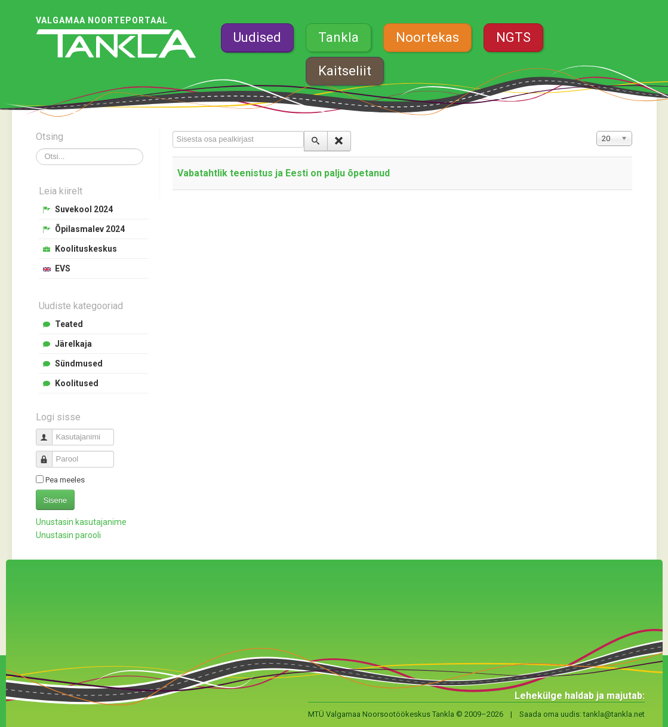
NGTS (513, 37)
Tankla (338, 37)
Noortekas (427, 37)
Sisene (55, 500)
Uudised (257, 37)
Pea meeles (65, 479)
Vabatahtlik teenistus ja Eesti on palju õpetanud (283, 173)
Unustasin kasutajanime (81, 522)
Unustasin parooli (68, 535)
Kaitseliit (344, 70)
